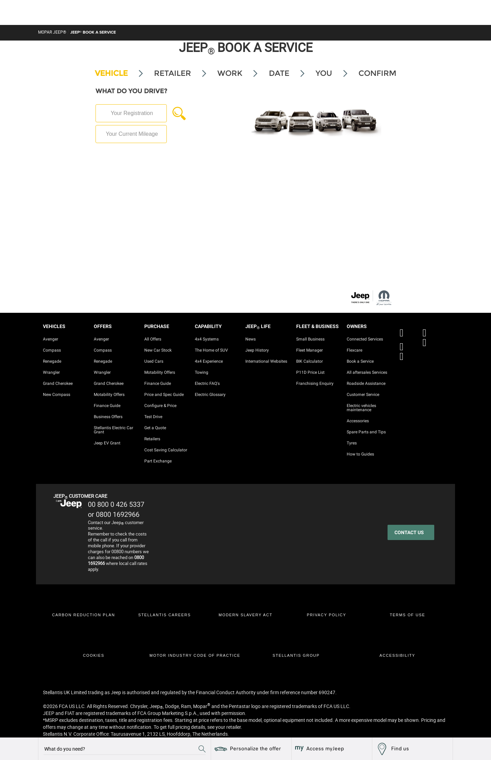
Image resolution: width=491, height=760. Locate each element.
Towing (201, 372)
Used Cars (153, 361)
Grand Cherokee (58, 383)
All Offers (152, 339)
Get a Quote (155, 428)
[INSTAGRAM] (426, 342)
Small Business (310, 339)
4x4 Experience (209, 361)
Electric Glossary (210, 394)
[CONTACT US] (411, 532)
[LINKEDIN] (403, 356)
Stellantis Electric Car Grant (113, 430)
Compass (52, 350)
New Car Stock (158, 350)
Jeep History (257, 350)
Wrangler (51, 372)
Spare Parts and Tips (366, 432)
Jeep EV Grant (107, 443)
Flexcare (354, 350)
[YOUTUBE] (403, 342)
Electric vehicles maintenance (361, 408)
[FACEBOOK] (403, 328)
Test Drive (153, 417)
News (250, 339)
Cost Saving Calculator (165, 450)
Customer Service (363, 394)
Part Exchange (158, 461)
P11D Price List (310, 372)
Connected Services (365, 339)
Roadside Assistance (366, 383)
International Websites (266, 361)
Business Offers (108, 417)
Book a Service (360, 361)
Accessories (358, 421)
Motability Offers (109, 394)
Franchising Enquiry (315, 383)
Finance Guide (107, 406)
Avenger (50, 339)
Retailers (152, 439)
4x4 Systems (207, 339)
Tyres (352, 443)
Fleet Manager (309, 350)
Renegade (52, 361)
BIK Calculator (309, 361)
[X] (426, 328)
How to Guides (360, 454)
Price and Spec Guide (164, 394)
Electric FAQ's (207, 383)
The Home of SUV (211, 350)
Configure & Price (160, 406)
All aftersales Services (367, 372)
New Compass (56, 394)
